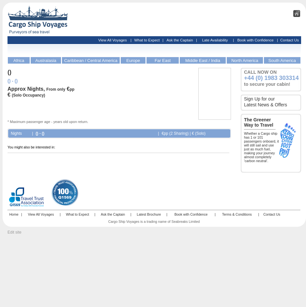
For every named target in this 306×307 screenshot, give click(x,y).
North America (244, 60)
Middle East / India (202, 60)
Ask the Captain (179, 40)
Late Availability (215, 40)
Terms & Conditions (237, 214)
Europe (133, 60)
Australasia (45, 60)
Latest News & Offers (265, 104)
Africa (18, 60)
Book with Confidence (255, 40)
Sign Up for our (259, 98)
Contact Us (289, 40)
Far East (163, 60)
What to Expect (147, 40)
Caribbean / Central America (90, 60)
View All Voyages (112, 40)
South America (282, 60)
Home (13, 214)
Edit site (15, 232)
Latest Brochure (149, 214)
